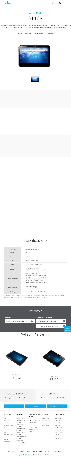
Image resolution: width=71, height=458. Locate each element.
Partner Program (45, 418)
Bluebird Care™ (32, 422)
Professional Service (8, 434)
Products (19, 414)
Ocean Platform (45, 425)
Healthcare (6, 437)
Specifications (38, 34)
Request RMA (32, 425)
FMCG (5, 427)
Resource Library (58, 427)
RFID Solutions (19, 440)
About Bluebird (60, 414)
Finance (5, 432)
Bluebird (27, 455)
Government (7, 430)
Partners (45, 414)
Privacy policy (57, 451)
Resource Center (37, 451)
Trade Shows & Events (60, 430)
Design (20, 34)
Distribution (6, 423)
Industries (7, 414)
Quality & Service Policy (34, 420)
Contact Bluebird (58, 438)
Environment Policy (59, 420)
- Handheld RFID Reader (22, 443)
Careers (56, 436)
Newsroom (57, 425)
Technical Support (33, 427)
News (28, 451)
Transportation (7, 420)
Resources (50, 34)
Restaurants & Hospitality (9, 425)
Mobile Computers (20, 418)
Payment (6, 439)
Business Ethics (58, 423)
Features (28, 34)
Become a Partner (46, 420)
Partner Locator (45, 423)
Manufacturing (7, 441)
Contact (47, 451)
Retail (5, 418)
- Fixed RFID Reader (21, 445)
